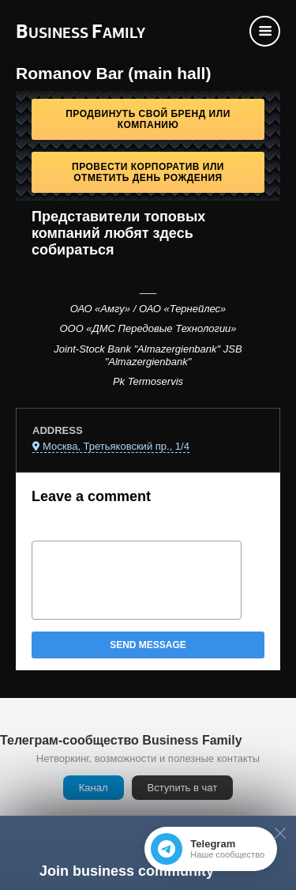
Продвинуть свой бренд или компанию (148, 119)
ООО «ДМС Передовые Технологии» (147, 328)
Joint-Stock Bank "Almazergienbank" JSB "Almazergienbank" (148, 355)
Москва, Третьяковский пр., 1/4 (116, 446)
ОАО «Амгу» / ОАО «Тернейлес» (148, 309)
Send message (148, 645)
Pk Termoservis (148, 381)
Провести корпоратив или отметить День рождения (148, 172)
